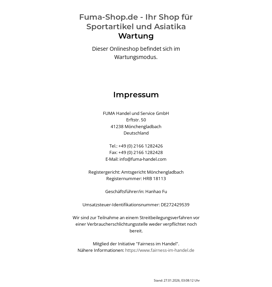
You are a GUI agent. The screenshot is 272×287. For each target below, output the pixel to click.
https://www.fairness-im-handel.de (159, 250)
